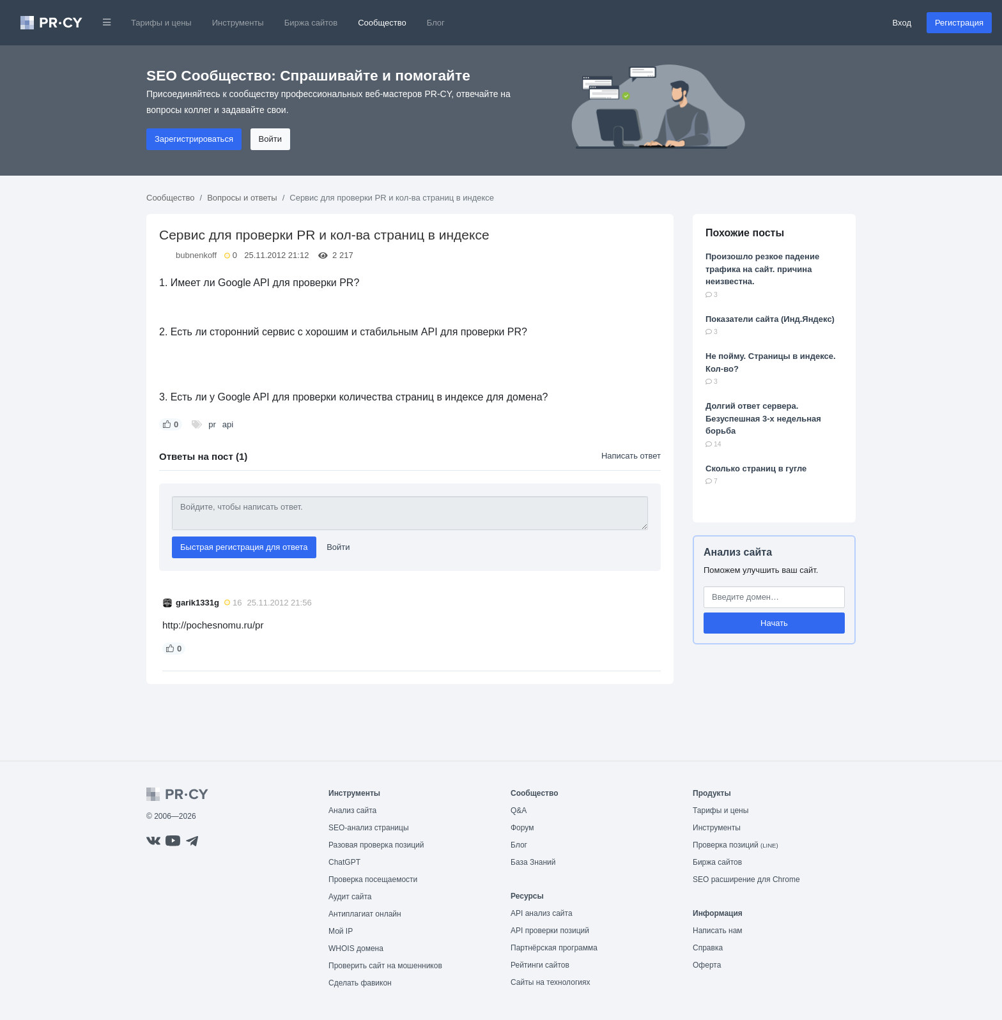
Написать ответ (631, 456)
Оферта (707, 965)
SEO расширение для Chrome (746, 879)
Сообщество (382, 22)
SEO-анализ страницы (368, 827)
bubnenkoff (196, 255)
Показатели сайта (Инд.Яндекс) (770, 319)
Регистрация (959, 22)
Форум (522, 827)
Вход (902, 22)
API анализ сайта (542, 913)
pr (212, 424)
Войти (270, 139)
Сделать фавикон (360, 982)
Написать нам (718, 930)
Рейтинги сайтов (540, 965)
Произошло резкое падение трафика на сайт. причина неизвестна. (762, 269)
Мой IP (340, 931)
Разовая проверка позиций (376, 845)
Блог (436, 22)
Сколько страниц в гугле (755, 468)
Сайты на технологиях (550, 982)
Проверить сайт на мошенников (385, 965)
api (227, 424)
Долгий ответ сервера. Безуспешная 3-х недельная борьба (763, 418)
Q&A (519, 810)
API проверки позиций (550, 930)
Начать (774, 623)
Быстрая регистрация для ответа (244, 547)
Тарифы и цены (161, 22)
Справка (708, 947)
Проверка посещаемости (372, 879)
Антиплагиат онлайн (364, 914)
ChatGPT (344, 862)
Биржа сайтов (311, 22)
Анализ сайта (738, 552)
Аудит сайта (349, 896)
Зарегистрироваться (194, 139)
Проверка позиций (735, 845)
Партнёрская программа (554, 947)
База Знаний (533, 862)
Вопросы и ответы (242, 197)
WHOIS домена (355, 948)
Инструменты (238, 22)
